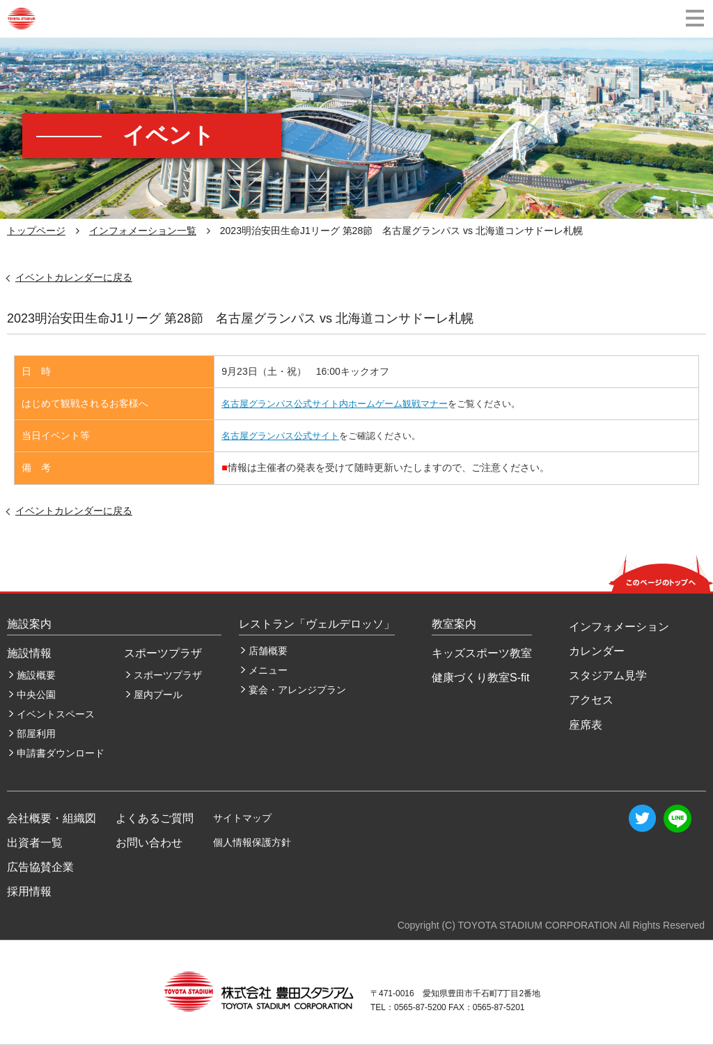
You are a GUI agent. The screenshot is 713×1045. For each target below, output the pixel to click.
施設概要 (36, 675)
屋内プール (158, 694)
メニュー (268, 670)
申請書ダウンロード (60, 753)
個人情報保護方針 (252, 842)
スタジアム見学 (608, 675)
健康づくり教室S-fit (480, 677)
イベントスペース (56, 714)
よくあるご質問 (155, 818)
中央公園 (36, 694)
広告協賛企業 (40, 867)
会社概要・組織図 (51, 818)
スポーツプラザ (168, 675)
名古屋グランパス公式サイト (280, 436)
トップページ (36, 230)
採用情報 (29, 891)
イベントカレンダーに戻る (73, 277)
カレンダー (597, 651)
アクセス (591, 700)
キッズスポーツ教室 (482, 653)
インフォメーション (619, 627)
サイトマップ (242, 817)
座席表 (585, 725)
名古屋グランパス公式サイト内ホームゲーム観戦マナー (334, 403)
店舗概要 (268, 650)
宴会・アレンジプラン (297, 689)
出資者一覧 (35, 843)
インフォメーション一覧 (142, 230)
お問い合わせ (149, 843)
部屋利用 (36, 733)
